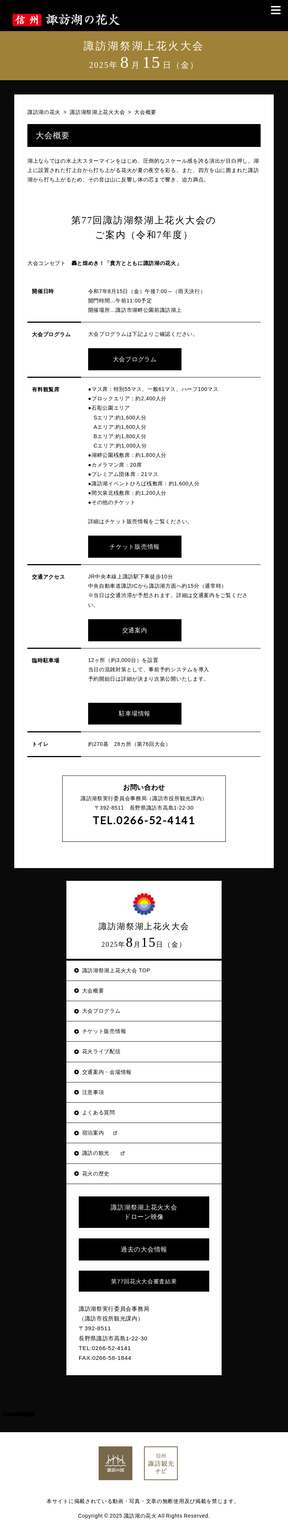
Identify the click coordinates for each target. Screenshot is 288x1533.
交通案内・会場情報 (107, 1070)
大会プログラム (131, 358)
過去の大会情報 (144, 1247)
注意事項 (93, 1090)
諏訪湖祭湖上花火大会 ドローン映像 (144, 1210)
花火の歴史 (96, 1172)
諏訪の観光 (96, 1151)
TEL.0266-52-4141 (144, 818)
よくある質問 (98, 1111)
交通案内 (131, 628)
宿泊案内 (93, 1131)
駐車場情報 (131, 711)
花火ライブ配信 (101, 1049)
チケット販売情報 (131, 545)
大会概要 (93, 989)
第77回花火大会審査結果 (144, 1279)
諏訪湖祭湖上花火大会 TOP (116, 969)
